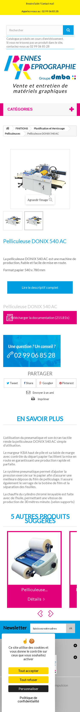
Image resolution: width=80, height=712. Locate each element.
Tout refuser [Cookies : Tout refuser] (28, 680)
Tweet (12, 383)
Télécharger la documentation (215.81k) (40, 317)
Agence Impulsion (55, 685)
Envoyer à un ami (43, 392)
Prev (41, 613)
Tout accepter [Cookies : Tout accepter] (28, 671)
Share (28, 383)
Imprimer (43, 399)
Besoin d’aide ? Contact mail (40, 3)
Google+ (46, 383)
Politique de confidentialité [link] (28, 699)
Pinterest (66, 383)
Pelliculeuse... (34, 589)
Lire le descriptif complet (40, 287)
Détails (34, 599)
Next (51, 613)
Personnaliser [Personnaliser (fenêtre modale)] (28, 689)
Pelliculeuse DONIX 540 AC (30, 306)
